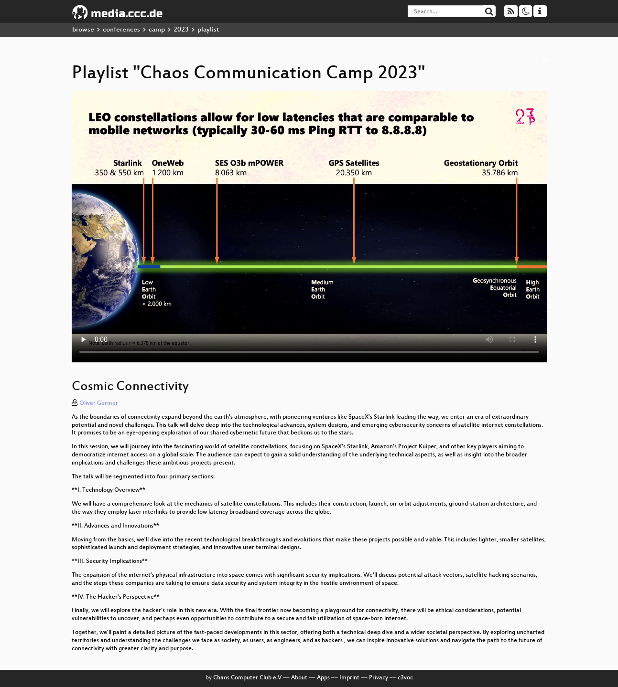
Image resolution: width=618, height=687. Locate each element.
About (299, 678)
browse (83, 30)
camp (157, 30)
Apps (323, 678)
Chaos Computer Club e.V (247, 678)
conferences (121, 30)
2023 (181, 30)
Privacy (378, 678)
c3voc (405, 678)
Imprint (349, 678)
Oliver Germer (98, 403)
